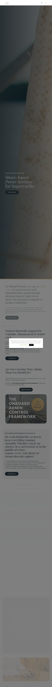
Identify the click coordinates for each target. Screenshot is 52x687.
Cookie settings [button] (23, 345)
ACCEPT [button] (31, 344)
